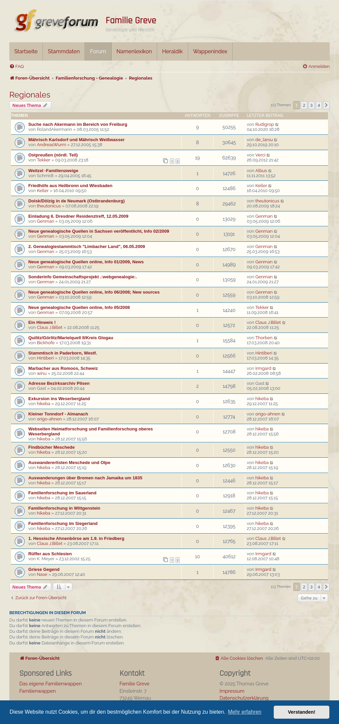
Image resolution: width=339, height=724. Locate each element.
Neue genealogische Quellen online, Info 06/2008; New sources (94, 292)
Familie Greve (131, 21)
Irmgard (263, 368)
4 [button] (319, 105)
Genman (45, 221)
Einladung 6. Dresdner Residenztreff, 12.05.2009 (78, 216)
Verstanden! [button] (301, 712)
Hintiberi (45, 358)
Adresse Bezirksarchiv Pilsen (59, 383)
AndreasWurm (51, 144)
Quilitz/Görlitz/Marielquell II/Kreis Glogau (70, 337)
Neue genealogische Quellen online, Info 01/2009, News (86, 261)
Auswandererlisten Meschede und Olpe (69, 462)
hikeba (43, 403)
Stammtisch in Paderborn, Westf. (62, 353)
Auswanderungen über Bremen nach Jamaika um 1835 (85, 477)
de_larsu (264, 139)
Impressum (231, 691)
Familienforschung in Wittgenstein (64, 508)
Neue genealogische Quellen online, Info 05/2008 (79, 307)
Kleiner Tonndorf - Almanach (58, 413)
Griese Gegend (44, 569)
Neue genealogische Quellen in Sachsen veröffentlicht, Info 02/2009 (98, 231)
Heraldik (172, 51)
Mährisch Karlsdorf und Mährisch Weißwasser (76, 139)
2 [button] (304, 105)
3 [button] (311, 105)
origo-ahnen (49, 418)
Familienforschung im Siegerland (63, 523)
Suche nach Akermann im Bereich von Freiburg (77, 124)
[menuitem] (16, 66)
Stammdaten (64, 51)
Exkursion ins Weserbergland (59, 398)
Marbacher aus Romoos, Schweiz (63, 368)
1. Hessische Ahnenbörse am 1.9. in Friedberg (76, 538)
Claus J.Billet (50, 327)
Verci (260, 154)
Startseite (26, 51)
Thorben (264, 337)
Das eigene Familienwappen (50, 683)
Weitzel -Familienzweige (53, 170)
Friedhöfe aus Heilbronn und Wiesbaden (70, 185)
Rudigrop (264, 124)
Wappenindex (210, 51)
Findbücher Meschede (51, 447)
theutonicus (49, 205)
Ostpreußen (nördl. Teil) (53, 154)
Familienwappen (37, 691)
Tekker (43, 159)
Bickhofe (46, 342)
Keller (43, 190)
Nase (42, 574)
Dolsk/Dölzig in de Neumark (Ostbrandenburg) (76, 200)
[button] (326, 105)
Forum (98, 51)
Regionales (29, 95)
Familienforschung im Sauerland (62, 492)
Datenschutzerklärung (243, 698)
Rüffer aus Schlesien (50, 553)
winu (42, 373)
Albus (261, 170)
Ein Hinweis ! (42, 322)
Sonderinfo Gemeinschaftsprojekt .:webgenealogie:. (82, 276)
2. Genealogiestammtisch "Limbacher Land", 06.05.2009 (86, 246)
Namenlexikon (134, 51)
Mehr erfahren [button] (244, 712)
